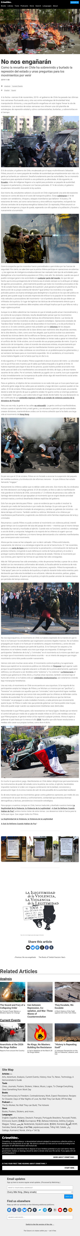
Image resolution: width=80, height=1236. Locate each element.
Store (32, 6)
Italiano (21, 1118)
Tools (17, 6)
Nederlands (29, 1124)
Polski (73, 1118)
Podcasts (24, 6)
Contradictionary (37, 1096)
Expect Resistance (59, 1096)
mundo (57, 278)
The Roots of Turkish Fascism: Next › (52, 957)
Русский (66, 1118)
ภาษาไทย (28, 1127)
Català (63, 1127)
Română (61, 1124)
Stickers (28, 1086)
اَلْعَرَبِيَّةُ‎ (68, 1124)
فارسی (20, 1124)
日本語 (21, 1121)
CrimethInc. (6, 2)
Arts (4, 1077)
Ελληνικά (6, 1121)
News (57, 1077)
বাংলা (74, 1124)
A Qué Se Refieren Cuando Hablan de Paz (18, 824)
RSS (11, 1074)
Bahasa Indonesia (50, 1121)
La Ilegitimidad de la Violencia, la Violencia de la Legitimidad (27, 819)
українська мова (41, 1127)
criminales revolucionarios (45, 678)
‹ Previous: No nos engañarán (25, 957)
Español (13, 1118)
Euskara (70, 1121)
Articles (5, 1074)
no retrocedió (40, 406)
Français (38, 1118)
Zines (4, 1086)
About (55, 6)
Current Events (17, 86)
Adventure (11, 1077)
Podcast (6, 1102)
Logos (49, 1086)
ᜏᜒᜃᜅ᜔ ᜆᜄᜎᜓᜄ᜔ (33, 1130)
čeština (62, 1121)
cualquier (42, 278)
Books (3, 6)
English (6, 90)
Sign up (68, 1196)
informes (54, 327)
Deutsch (29, 1118)
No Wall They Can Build (49, 1099)
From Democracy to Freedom (15, 1096)
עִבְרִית (20, 1127)
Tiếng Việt (54, 1127)
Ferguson (57, 666)
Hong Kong (24, 414)
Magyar (5, 1124)
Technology (66, 1077)
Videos (36, 1086)
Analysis (7, 86)
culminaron (62, 196)
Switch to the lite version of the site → (40, 1224)
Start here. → (71, 1168)
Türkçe (13, 1124)
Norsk (22, 1130)
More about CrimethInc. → (65, 1157)
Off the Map (66, 1099)
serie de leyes (18, 548)
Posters (20, 1086)
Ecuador (4, 182)
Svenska (6, 1127)
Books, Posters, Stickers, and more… (18, 1111)
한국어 (53, 1124)
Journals (12, 1086)
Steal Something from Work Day (16, 1089)
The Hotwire (43, 1105)
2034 (39, 720)
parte (48, 278)
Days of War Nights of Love (25, 1099)
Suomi (13, 90)
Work (48, 1096)
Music (43, 1086)
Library (10, 6)
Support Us (74, 2)
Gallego (5, 1130)
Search (38, 6)
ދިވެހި (68, 1127)
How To (50, 1077)
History (43, 1077)
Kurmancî (14, 1130)
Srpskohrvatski (42, 1124)
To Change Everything (63, 1086)
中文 (39, 1121)
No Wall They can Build (26, 1105)
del (52, 278)
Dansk (13, 1127)
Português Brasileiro (52, 1118)
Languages (46, 6)
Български (31, 1121)
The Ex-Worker (8, 1105)
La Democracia (67, 672)
